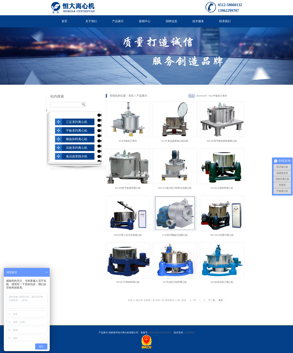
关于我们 (91, 21)
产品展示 (118, 21)
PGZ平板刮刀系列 (218, 95)
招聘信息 (171, 21)
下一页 (211, 300)
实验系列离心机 (76, 147)
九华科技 (189, 332)
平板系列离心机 (76, 130)
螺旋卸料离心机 (76, 139)
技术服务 (198, 21)
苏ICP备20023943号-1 (160, 332)
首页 (64, 21)
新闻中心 (144, 21)
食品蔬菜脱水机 (76, 156)
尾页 (220, 300)
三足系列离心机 (76, 122)
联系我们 (225, 21)
